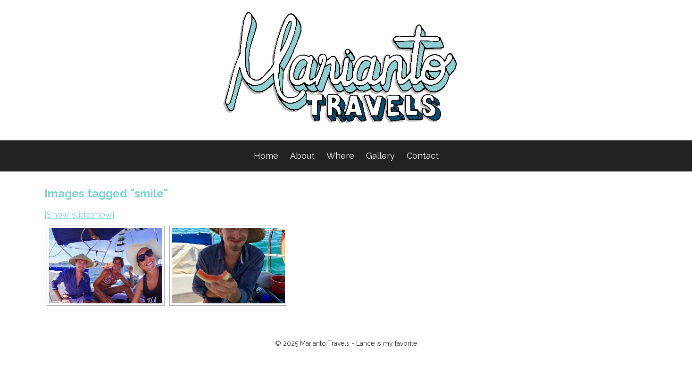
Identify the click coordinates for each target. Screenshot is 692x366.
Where (340, 156)
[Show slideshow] (79, 215)
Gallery (380, 156)
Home (266, 156)
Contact (423, 156)
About (302, 156)
